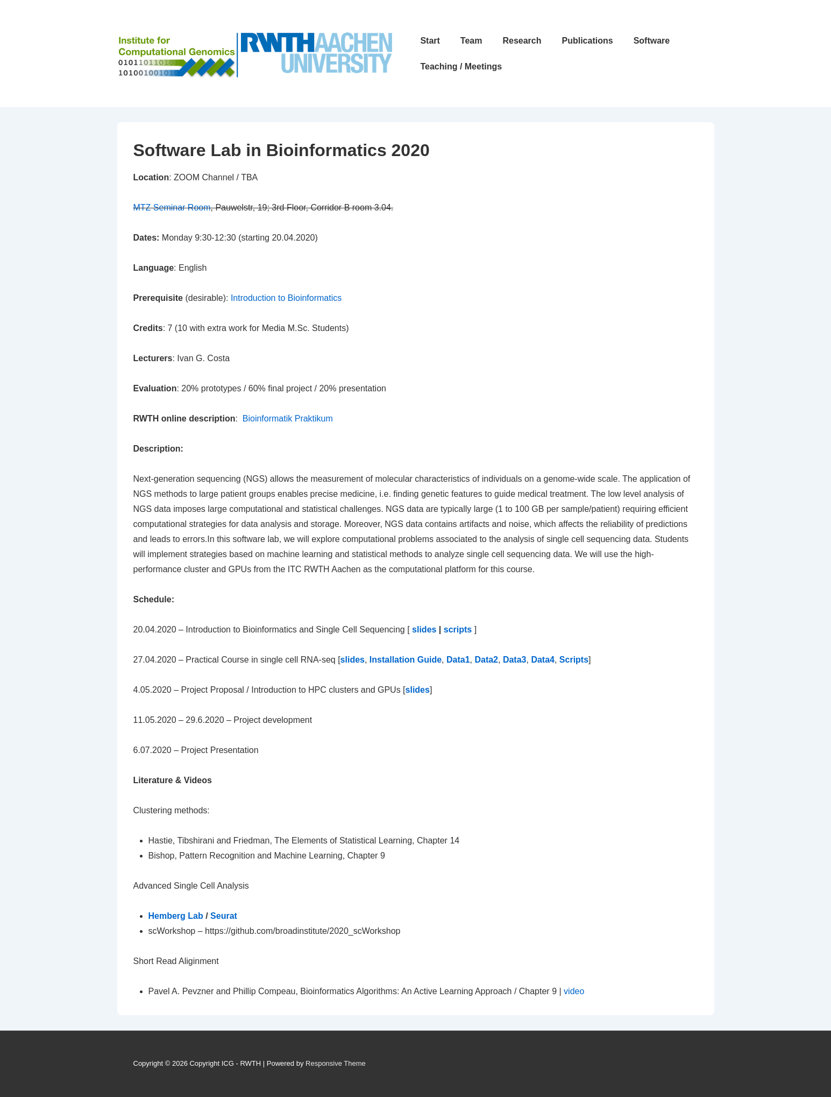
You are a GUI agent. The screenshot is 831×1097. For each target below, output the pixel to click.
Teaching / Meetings (461, 66)
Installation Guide (406, 659)
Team (471, 40)
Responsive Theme (336, 1063)
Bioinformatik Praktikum (288, 418)
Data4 (543, 659)
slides (424, 629)
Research (521, 40)
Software (652, 40)
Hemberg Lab (177, 915)
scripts (458, 629)
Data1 (458, 659)
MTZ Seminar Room (172, 207)
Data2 (486, 659)
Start (429, 40)
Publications (587, 40)
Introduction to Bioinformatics (286, 298)
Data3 (515, 659)
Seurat (223, 915)
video (574, 991)
